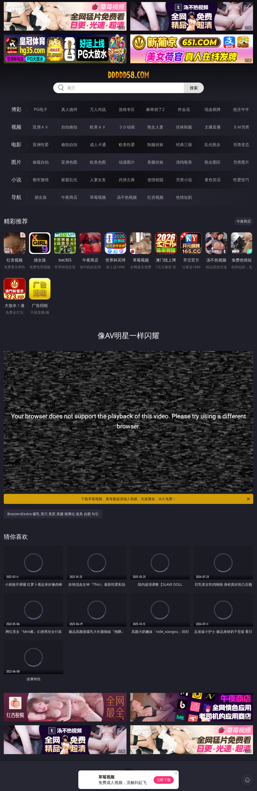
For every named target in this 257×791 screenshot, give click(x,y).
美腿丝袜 (155, 162)
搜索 (194, 88)
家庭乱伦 (69, 179)
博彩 (16, 109)
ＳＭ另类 (241, 127)
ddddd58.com (128, 75)
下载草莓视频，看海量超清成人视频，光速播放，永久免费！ (166, 499)
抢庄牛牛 (241, 109)
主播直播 (213, 127)
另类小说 (184, 179)
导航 (16, 197)
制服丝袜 (155, 144)
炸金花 (184, 109)
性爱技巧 (241, 179)
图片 (16, 162)
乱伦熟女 (213, 144)
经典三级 (184, 144)
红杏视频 (155, 197)
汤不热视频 (127, 197)
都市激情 (41, 179)
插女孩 (41, 197)
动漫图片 (127, 162)
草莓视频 (98, 197)
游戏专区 (127, 109)
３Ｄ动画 (127, 127)
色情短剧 (184, 197)
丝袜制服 (184, 127)
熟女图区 (213, 162)
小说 (16, 179)
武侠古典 (127, 179)
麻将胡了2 (155, 109)
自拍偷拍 (69, 127)
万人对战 (98, 109)
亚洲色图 (69, 162)
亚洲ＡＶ (41, 127)
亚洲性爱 (41, 144)
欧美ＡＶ (98, 127)
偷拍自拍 (69, 144)
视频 (16, 126)
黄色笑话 (213, 179)
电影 (16, 144)
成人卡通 (98, 144)
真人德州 (69, 109)
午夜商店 (69, 197)
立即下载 (164, 779)
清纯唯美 (184, 162)
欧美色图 (98, 162)
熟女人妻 (155, 127)
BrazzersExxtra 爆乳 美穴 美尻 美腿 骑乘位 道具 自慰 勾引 (53, 513)
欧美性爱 (127, 144)
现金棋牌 (213, 109)
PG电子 (40, 109)
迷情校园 (155, 179)
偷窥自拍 (41, 162)
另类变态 (241, 144)
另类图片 (241, 162)
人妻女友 (98, 179)
